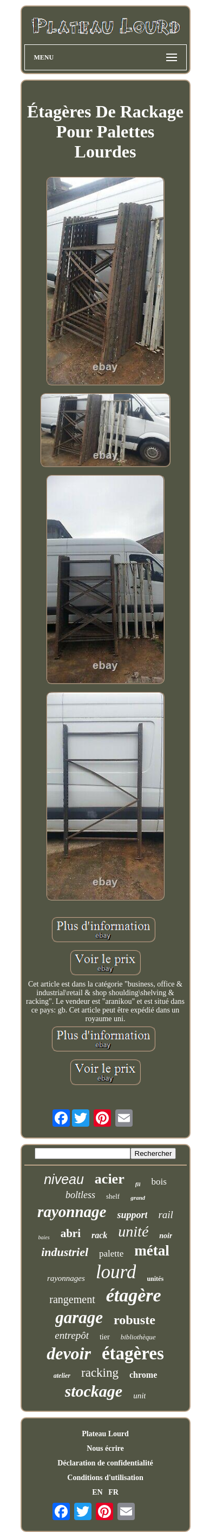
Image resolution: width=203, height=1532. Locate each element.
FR (113, 1492)
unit (139, 1395)
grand (137, 1197)
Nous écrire (105, 1448)
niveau (64, 1179)
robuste (134, 1320)
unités (155, 1279)
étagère (133, 1295)
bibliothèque (138, 1337)
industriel (64, 1252)
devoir (69, 1353)
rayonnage (71, 1211)
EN (97, 1492)
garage (79, 1317)
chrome (143, 1374)
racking (100, 1372)
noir (165, 1236)
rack (99, 1235)
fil (138, 1184)
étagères (133, 1353)
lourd (116, 1272)
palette (111, 1253)
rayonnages (66, 1278)
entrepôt (72, 1335)
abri (71, 1233)
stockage (94, 1391)
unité (133, 1231)
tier (105, 1337)
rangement (72, 1299)
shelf (113, 1196)
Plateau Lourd (105, 1434)
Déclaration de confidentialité (105, 1463)
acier (110, 1179)
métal (151, 1250)
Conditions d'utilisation (105, 1478)
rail (165, 1214)
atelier (62, 1375)
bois (158, 1181)
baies (44, 1237)
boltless (80, 1194)
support (132, 1214)
